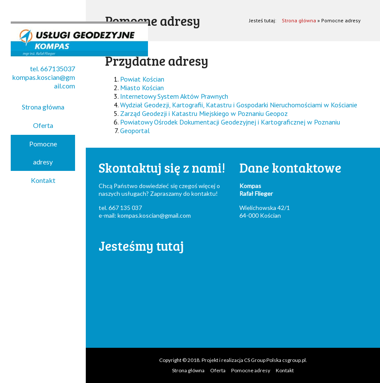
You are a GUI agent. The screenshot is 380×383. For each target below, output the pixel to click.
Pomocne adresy (43, 153)
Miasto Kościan (142, 87)
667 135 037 (125, 207)
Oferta (43, 125)
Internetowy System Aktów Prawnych (174, 96)
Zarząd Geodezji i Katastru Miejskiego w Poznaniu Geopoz (204, 113)
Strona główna (43, 107)
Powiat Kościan (142, 79)
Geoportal (135, 130)
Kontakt (43, 180)
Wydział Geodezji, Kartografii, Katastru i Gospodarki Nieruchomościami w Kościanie (238, 104)
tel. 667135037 (52, 68)
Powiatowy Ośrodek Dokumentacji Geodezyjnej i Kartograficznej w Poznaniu (230, 122)
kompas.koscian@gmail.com (154, 215)
